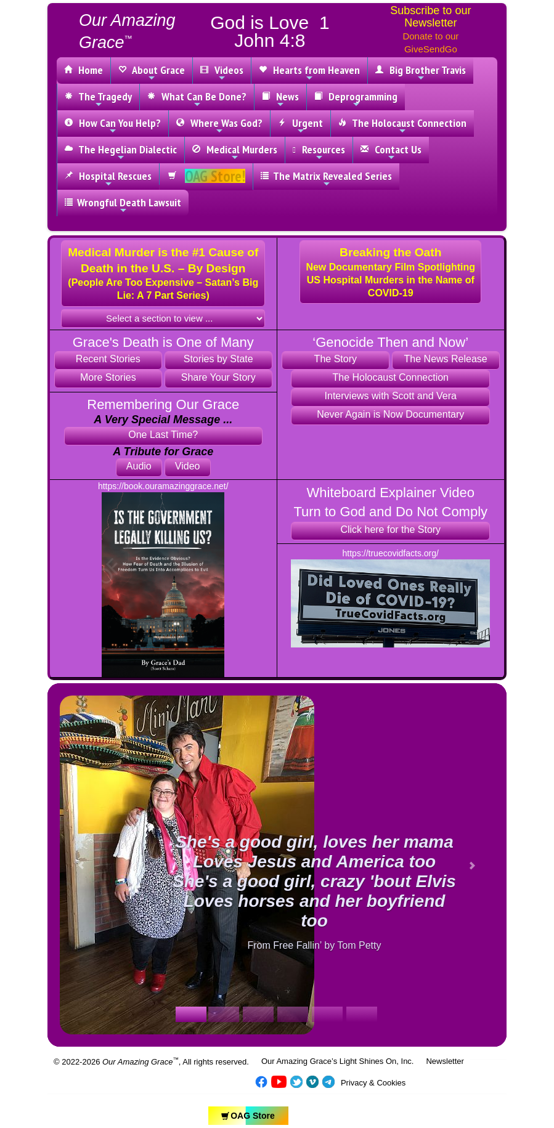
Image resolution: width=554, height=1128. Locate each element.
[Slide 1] (191, 1014)
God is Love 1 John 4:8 (269, 31)
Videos (221, 73)
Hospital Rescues (108, 179)
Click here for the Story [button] (390, 529)
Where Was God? (219, 126)
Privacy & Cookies (373, 1082)
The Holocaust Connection (402, 126)
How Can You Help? (113, 126)
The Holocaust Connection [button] (390, 377)
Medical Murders (234, 152)
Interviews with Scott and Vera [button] (391, 396)
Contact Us (391, 152)
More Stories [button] (108, 377)
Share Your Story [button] (218, 377)
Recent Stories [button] (108, 359)
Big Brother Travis (420, 73)
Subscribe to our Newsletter (430, 16)
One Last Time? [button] (163, 434)
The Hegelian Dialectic (121, 152)
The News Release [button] (445, 359)
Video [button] (187, 466)
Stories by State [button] (218, 359)
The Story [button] (335, 359)
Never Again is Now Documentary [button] (390, 414)
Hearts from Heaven (309, 73)
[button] (163, 273)
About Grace (151, 73)
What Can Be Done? (196, 99)
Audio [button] (139, 466)
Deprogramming (355, 99)
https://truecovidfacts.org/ (391, 553)
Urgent (300, 126)
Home (83, 70)
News (280, 99)
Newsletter (444, 1061)
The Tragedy (98, 99)
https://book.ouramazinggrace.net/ (163, 486)
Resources (319, 152)
